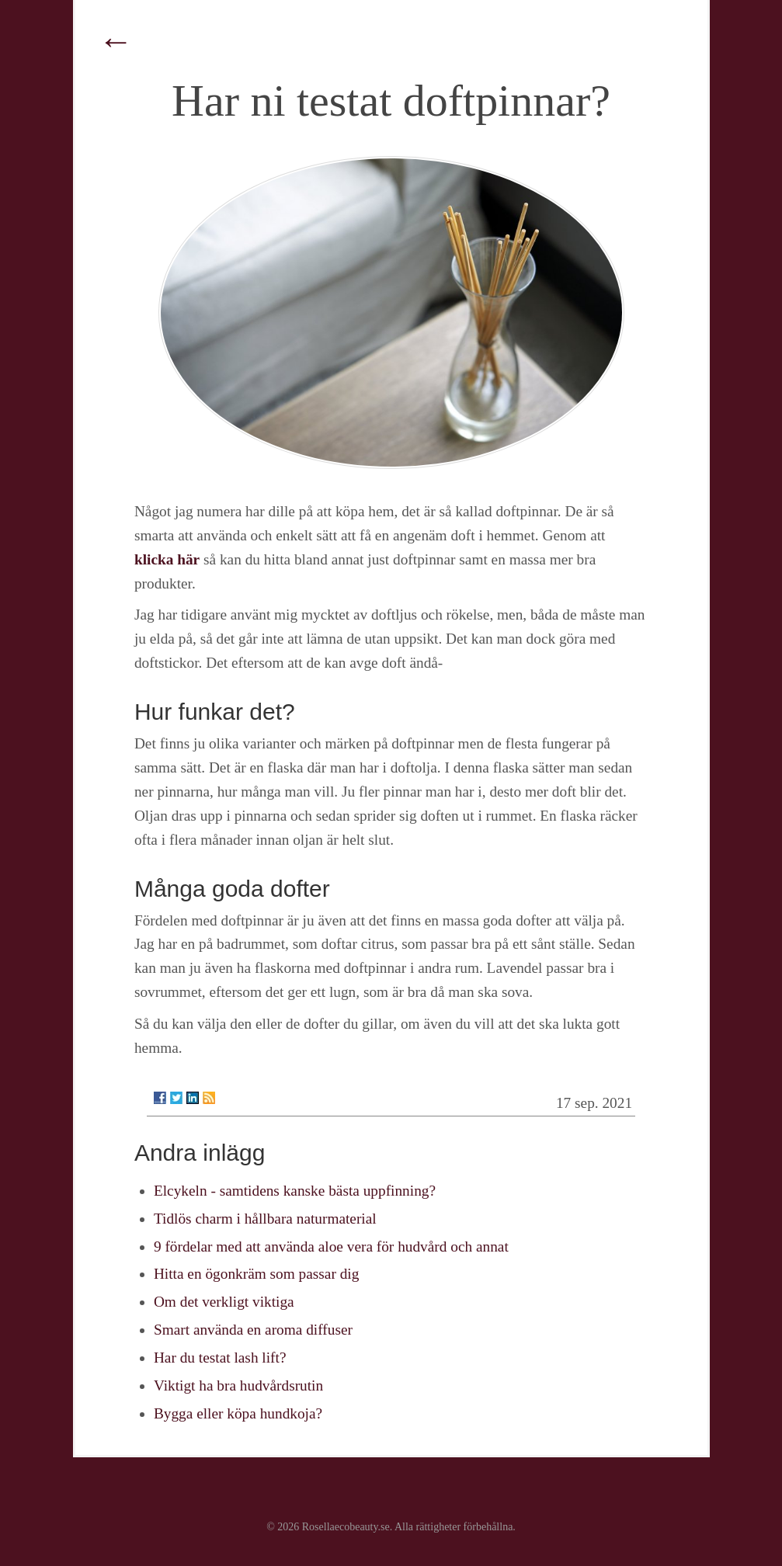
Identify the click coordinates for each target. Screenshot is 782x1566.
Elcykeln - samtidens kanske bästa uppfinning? (295, 1190)
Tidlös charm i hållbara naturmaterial (265, 1218)
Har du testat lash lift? (220, 1357)
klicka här (167, 559)
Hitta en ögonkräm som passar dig (256, 1274)
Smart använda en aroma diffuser (253, 1329)
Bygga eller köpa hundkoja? (238, 1413)
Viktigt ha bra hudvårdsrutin (238, 1385)
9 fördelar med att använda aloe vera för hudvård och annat (331, 1246)
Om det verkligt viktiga (224, 1301)
